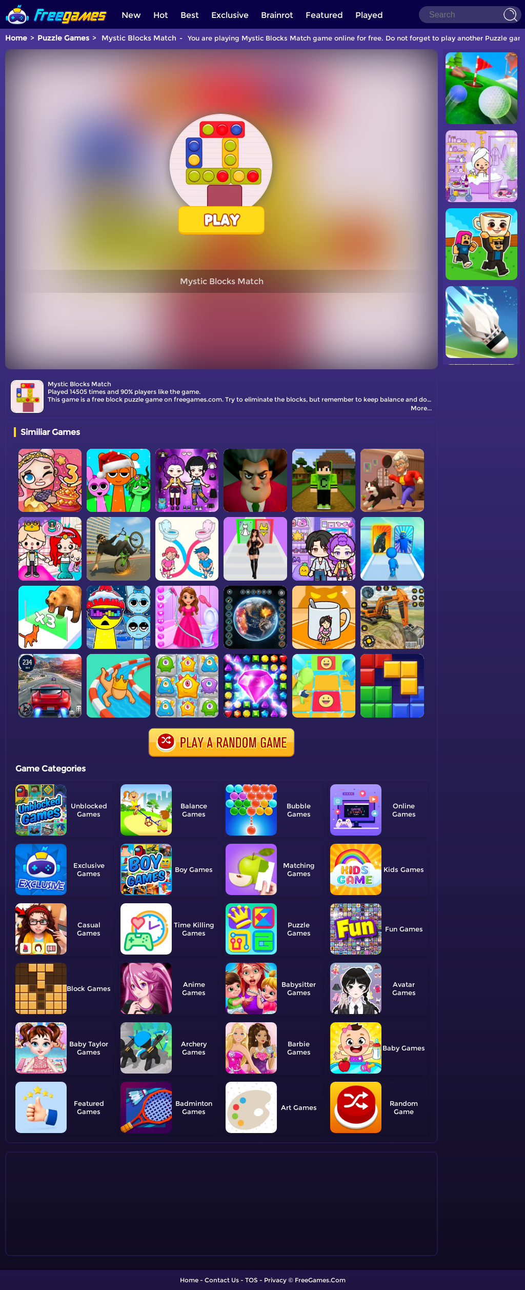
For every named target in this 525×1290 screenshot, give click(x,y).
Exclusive (230, 15)
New (131, 15)
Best (189, 15)
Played (369, 15)
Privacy (275, 1280)
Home (16, 38)
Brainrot (277, 15)
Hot (160, 15)
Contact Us (222, 1280)
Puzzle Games (63, 38)
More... (421, 408)
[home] (56, 4)
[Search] (470, 14)
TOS (251, 1280)
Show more (48, 1248)
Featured (324, 15)
